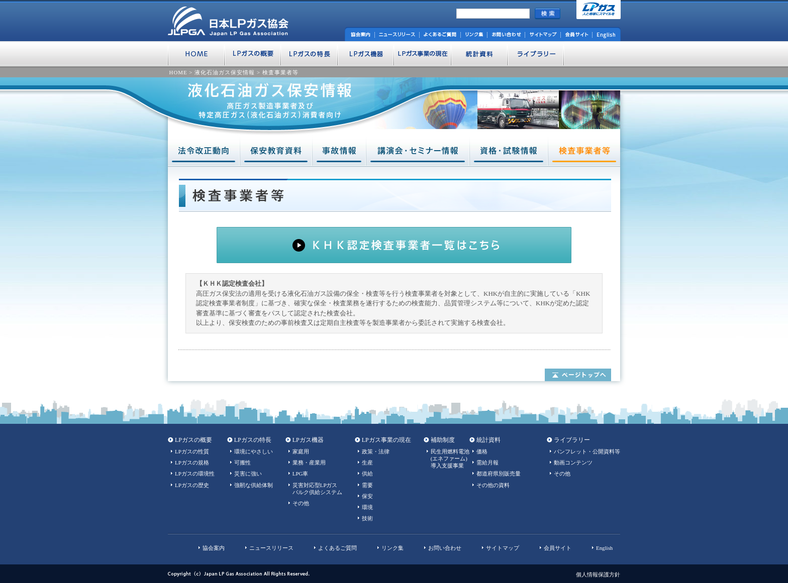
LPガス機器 (308, 439)
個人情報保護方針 (598, 574)
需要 (367, 485)
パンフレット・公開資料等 (587, 451)
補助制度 (443, 439)
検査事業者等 (280, 72)
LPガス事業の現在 (386, 439)
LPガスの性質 (192, 451)
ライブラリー (572, 439)
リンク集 (392, 548)
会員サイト (557, 548)
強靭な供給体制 (253, 485)
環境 (367, 507)
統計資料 (488, 439)
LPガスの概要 (193, 439)
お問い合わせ (444, 548)
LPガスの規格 (192, 462)
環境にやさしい (253, 451)
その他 (300, 503)
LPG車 (300, 474)
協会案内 (214, 548)
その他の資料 (493, 485)
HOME (178, 72)
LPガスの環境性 (195, 474)
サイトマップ (502, 548)
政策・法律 (375, 451)
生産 (367, 462)
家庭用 (300, 451)
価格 (481, 451)
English (604, 548)
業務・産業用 (309, 462)
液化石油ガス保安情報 (224, 72)
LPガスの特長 (252, 439)
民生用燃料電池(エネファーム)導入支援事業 (450, 458)
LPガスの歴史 (192, 485)
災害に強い (248, 474)
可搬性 (242, 462)
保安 (367, 496)
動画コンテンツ (573, 462)
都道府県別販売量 (498, 474)
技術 (367, 518)
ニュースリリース (271, 548)
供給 (367, 474)
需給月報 (487, 462)
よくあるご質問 (337, 548)
